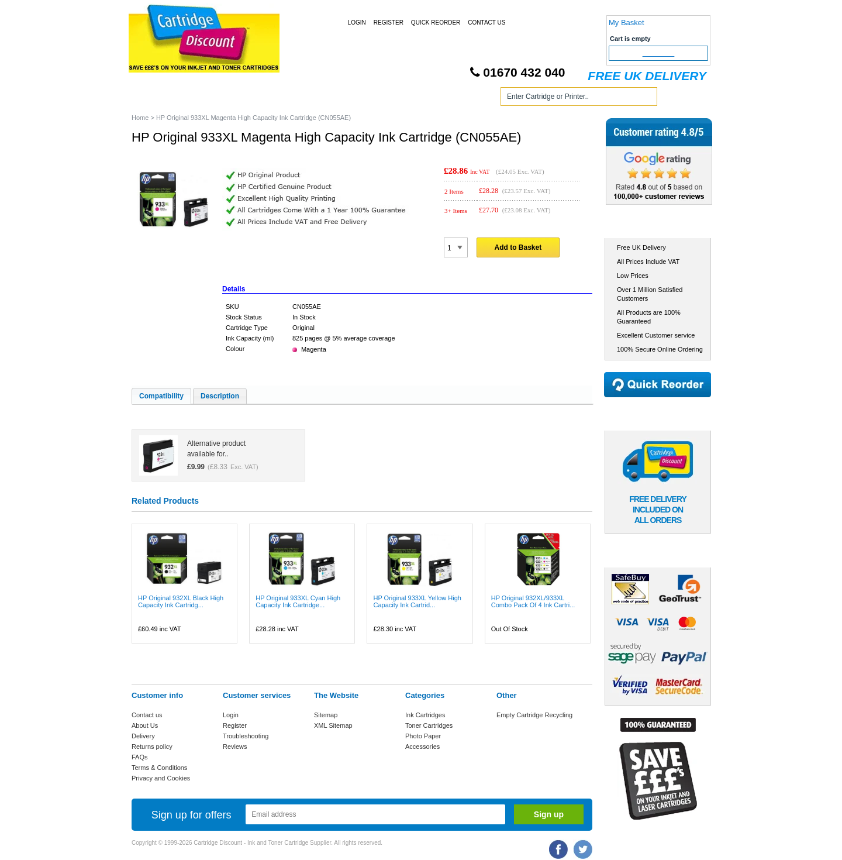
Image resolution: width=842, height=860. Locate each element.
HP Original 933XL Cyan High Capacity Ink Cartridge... (298, 601)
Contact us (147, 714)
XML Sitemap (333, 725)
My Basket (626, 22)
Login (357, 22)
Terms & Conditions (159, 767)
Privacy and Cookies (161, 778)
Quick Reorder (435, 22)
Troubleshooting (245, 735)
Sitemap (325, 714)
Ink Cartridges (221, 98)
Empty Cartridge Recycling (534, 714)
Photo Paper (423, 735)
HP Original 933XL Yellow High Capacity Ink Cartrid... (417, 601)
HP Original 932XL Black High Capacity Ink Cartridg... (180, 601)
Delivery (143, 735)
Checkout (659, 53)
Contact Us (486, 22)
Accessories (422, 746)
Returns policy (152, 746)
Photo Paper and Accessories (423, 98)
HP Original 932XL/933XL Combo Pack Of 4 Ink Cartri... (533, 601)
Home (154, 98)
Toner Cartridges (308, 98)
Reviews (235, 746)
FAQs (140, 757)
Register (388, 22)
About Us (145, 725)
